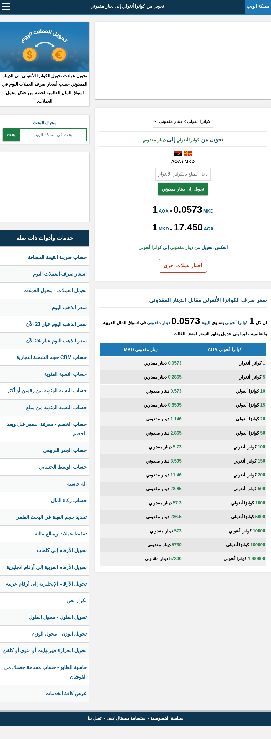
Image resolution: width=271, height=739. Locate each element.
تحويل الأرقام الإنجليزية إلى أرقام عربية (46, 584)
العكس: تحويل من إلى (182, 247)
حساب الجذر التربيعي (65, 450)
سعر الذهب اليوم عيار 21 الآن (56, 324)
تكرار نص (77, 600)
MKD (208, 211)
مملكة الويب (258, 6)
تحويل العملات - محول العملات (55, 290)
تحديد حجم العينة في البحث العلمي (51, 517)
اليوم (205, 322)
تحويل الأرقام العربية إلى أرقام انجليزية (46, 567)
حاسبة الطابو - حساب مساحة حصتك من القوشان (45, 672)
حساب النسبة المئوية (65, 374)
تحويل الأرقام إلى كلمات (62, 550)
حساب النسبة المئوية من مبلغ (56, 407)
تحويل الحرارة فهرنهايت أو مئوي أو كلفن (45, 650)
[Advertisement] (183, 60)
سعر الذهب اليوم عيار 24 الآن (56, 341)
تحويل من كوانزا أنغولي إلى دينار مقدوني (127, 6)
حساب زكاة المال (69, 500)
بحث (11, 134)
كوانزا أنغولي (236, 322)
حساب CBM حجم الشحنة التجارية (51, 357)
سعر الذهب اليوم (69, 307)
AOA (163, 211)
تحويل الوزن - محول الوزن (59, 634)
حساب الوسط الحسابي (63, 467)
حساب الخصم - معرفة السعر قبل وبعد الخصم (47, 428)
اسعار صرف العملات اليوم (60, 274)
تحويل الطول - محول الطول (58, 617)
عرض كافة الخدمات (66, 693)
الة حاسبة (77, 484)
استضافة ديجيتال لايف (126, 718)
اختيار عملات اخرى (183, 265)
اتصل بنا (95, 718)
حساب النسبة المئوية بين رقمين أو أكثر (47, 390)
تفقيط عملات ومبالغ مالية (61, 534)
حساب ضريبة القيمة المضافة (57, 257)
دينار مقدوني (158, 322)
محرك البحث (44, 122)
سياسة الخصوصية (166, 718)
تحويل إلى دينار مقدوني (183, 189)
